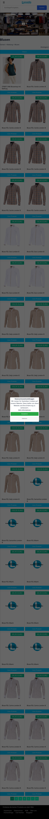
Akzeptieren (24, 414)
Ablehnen (24, 418)
